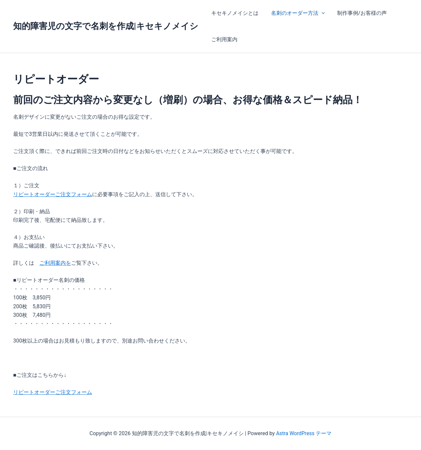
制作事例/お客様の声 (357, 13)
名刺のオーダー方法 (295, 13)
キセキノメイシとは (234, 13)
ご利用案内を (55, 263)
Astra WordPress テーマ (304, 433)
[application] (318, 13)
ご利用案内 (223, 39)
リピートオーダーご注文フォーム (52, 194)
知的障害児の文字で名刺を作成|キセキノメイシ (105, 26)
